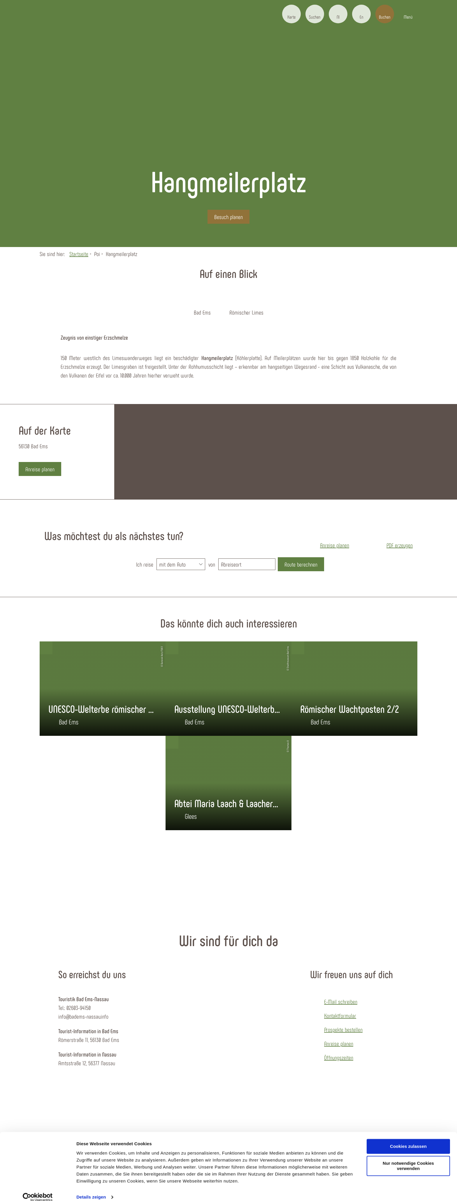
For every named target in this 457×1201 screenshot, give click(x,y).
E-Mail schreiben (340, 1001)
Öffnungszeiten (338, 1057)
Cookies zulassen (408, 1138)
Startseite (78, 253)
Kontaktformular (340, 1015)
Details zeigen (91, 1189)
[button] (291, 14)
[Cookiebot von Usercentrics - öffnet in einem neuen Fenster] (37, 1189)
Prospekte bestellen (343, 1029)
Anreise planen (338, 1043)
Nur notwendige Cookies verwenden (408, 1158)
